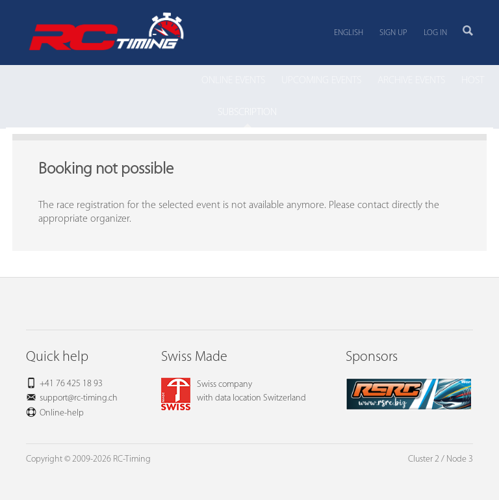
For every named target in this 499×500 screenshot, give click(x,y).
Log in (435, 33)
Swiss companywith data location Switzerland (233, 391)
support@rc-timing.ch (79, 398)
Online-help (62, 413)
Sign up (393, 33)
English (348, 33)
